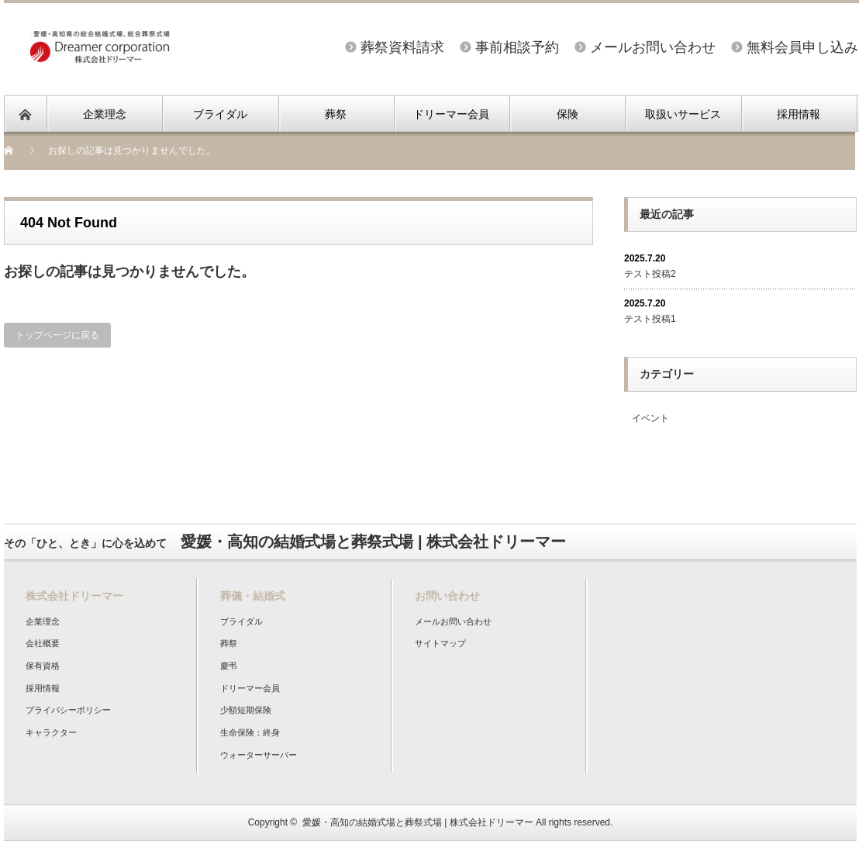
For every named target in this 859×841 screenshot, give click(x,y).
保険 (567, 114)
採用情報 (798, 114)
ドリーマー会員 (451, 114)
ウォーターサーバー (258, 755)
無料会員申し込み (802, 47)
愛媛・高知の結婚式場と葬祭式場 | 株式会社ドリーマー (417, 822)
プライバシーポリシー (68, 710)
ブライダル (220, 114)
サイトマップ (440, 643)
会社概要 (43, 643)
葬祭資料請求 (402, 47)
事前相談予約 (517, 47)
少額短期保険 (245, 710)
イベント (650, 418)
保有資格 (43, 665)
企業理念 (104, 114)
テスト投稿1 (650, 318)
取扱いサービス (683, 114)
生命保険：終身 (250, 732)
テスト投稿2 (650, 273)
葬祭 (336, 114)
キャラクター (51, 732)
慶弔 (228, 665)
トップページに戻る (57, 335)
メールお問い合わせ (653, 47)
